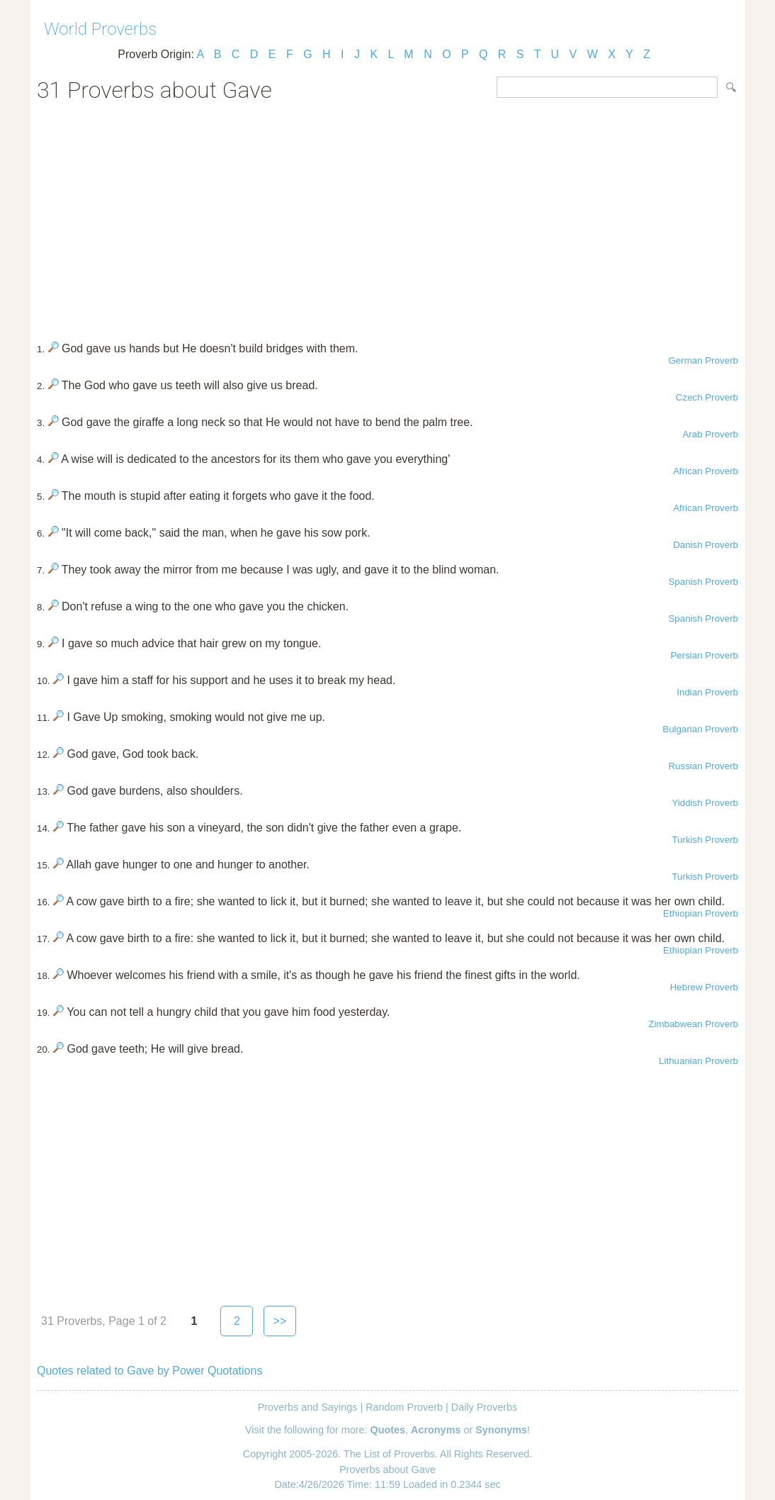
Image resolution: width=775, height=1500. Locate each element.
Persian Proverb (704, 655)
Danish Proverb (705, 544)
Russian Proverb (703, 766)
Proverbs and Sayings (308, 1407)
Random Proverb (404, 1407)
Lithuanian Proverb (698, 1061)
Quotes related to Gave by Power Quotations (149, 1371)
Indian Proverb (707, 692)
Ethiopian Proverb (700, 913)
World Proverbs (100, 29)
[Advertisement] (387, 217)
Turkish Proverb (705, 839)
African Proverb (705, 471)
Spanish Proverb (703, 581)
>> (280, 1321)
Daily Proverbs (484, 1407)
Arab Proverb (710, 434)
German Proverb (703, 360)
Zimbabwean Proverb (693, 1024)
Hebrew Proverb (704, 987)
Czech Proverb (707, 397)
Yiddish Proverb (705, 802)
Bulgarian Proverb (700, 729)
